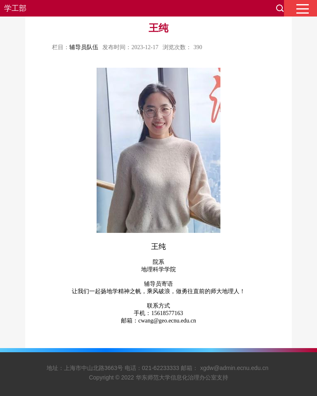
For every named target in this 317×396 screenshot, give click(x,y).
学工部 (15, 8)
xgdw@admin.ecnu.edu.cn (234, 368)
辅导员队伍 (83, 47)
